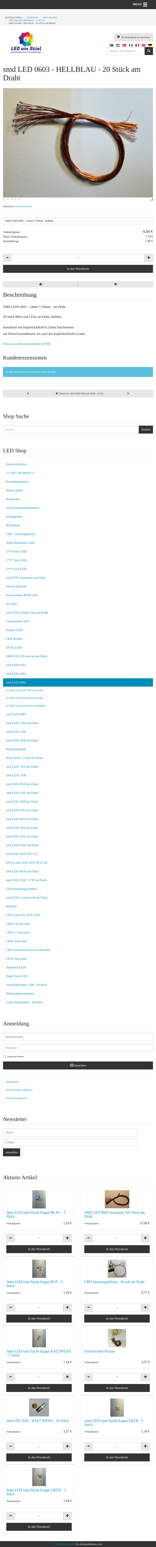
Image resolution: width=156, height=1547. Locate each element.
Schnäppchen (14, 516)
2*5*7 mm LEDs (16, 560)
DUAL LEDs (14, 647)
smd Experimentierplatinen (22, 507)
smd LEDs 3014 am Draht (22, 810)
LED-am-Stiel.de (22, 206)
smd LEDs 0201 (16, 665)
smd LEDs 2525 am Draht (22, 792)
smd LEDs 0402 (16, 673)
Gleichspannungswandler (21, 888)
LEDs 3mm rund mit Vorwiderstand (28, 950)
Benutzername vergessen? (19, 1090)
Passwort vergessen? (16, 1098)
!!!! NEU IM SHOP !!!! (20, 473)
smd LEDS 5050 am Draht (22, 845)
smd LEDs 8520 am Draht (22, 784)
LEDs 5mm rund (16, 958)
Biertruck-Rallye (16, 464)
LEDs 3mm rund (16, 941)
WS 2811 (11, 603)
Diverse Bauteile (16, 586)
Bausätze (11, 906)
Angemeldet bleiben (13, 1056)
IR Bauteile (13, 525)
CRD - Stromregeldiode (20, 534)
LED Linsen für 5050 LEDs (23, 915)
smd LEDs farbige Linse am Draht (27, 612)
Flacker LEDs (14, 630)
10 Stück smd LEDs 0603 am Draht (24, 690)
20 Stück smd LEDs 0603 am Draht (24, 698)
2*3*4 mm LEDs (16, 551)
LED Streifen (14, 638)
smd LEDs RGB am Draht (22, 871)
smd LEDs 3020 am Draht (22, 827)
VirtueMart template (65, 1544)
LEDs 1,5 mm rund (18, 932)
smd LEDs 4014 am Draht (22, 819)
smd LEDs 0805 (16, 714)
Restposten (13, 499)
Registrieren (12, 1081)
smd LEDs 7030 (16, 775)
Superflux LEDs (16, 967)
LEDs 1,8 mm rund (18, 923)
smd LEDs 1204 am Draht (22, 723)
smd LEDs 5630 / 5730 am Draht (26, 880)
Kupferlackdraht (16, 749)
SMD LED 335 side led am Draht (26, 656)
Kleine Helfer (14, 490)
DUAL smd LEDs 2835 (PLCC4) (26, 862)
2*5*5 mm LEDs (16, 569)
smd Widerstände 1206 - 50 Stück (26, 984)
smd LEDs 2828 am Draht (22, 801)
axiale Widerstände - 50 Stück (24, 1002)
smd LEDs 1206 (16, 731)
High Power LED (16, 976)
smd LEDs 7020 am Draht (22, 766)
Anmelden (78, 1065)
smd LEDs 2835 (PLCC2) (22, 853)
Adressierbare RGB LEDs (22, 595)
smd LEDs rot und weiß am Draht (26, 897)
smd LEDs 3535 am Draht (22, 836)
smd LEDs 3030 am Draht (22, 740)
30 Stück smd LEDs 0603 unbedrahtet (26, 705)
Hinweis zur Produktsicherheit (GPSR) (27, 343)
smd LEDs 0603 (16, 682)
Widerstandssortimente (20, 993)
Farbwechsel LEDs (17, 621)
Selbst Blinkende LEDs (20, 542)
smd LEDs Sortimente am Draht (25, 577)
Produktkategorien (17, 481)
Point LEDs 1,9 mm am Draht (24, 757)
